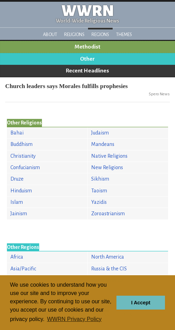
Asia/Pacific (23, 268)
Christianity (23, 156)
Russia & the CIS (109, 268)
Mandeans (102, 144)
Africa (16, 257)
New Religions (107, 167)
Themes (124, 34)
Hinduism (21, 190)
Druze (17, 179)
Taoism (99, 190)
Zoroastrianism (108, 213)
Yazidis (99, 202)
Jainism (18, 213)
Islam (16, 202)
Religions (74, 34)
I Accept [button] (140, 302)
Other (87, 59)
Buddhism (21, 144)
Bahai (17, 133)
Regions (100, 34)
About (50, 34)
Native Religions (109, 156)
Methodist (87, 47)
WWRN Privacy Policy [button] (74, 319)
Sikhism (100, 179)
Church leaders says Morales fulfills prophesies (66, 85)
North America (107, 257)
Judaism (100, 133)
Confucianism (25, 167)
